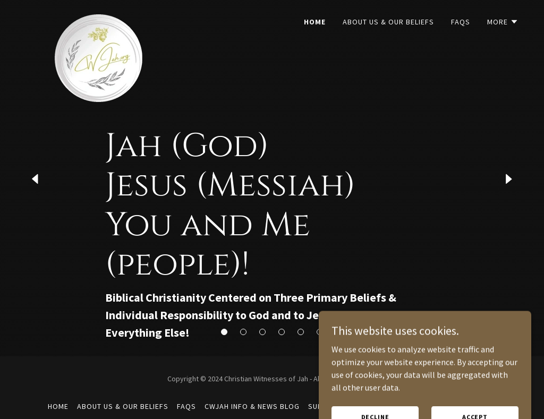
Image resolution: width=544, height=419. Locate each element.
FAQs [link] (460, 22)
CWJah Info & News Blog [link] (252, 406)
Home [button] (58, 406)
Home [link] (315, 22)
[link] (93, 18)
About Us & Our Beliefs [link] (388, 22)
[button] (502, 21)
